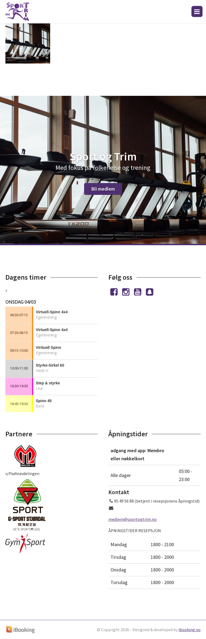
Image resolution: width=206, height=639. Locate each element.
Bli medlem (103, 189)
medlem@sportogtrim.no (132, 519)
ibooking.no (189, 629)
